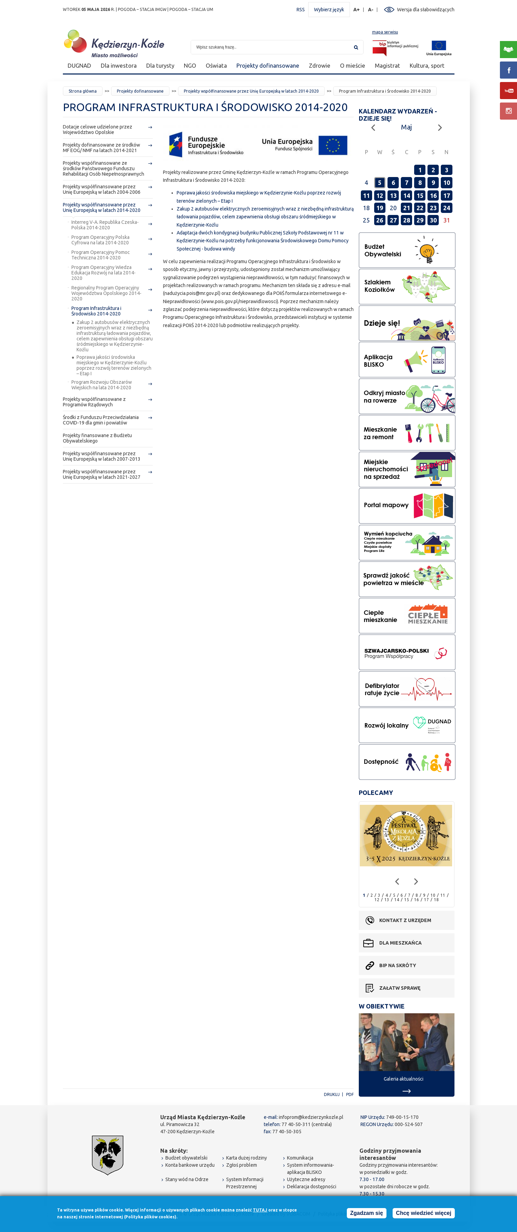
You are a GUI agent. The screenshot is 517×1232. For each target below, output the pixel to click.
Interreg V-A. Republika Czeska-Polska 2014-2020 (105, 224)
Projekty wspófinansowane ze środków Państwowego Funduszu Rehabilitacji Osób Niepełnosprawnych (103, 168)
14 (406, 195)
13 (393, 195)
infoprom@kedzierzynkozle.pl (311, 1117)
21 (406, 207)
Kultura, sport (427, 65)
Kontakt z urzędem (405, 920)
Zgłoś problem (241, 1165)
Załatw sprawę (399, 988)
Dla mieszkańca (400, 943)
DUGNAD (79, 65)
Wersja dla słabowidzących (425, 9)
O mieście (352, 65)
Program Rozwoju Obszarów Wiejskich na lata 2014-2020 (101, 384)
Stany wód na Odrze (186, 1179)
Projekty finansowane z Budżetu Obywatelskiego (97, 438)
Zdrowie (319, 65)
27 (393, 220)
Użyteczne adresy (306, 1179)
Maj (406, 127)
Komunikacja (300, 1158)
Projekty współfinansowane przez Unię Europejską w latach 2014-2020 (251, 91)
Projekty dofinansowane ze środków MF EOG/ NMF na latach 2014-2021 (101, 147)
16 (433, 195)
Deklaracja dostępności (311, 1186)
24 (446, 207)
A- (371, 10)
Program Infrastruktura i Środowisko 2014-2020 (96, 311)
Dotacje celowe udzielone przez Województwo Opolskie (97, 129)
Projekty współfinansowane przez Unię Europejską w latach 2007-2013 (101, 456)
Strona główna (83, 91)
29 (420, 220)
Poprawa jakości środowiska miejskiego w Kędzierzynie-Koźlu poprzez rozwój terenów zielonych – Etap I (114, 365)
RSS (301, 9)
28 (406, 220)
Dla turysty (160, 65)
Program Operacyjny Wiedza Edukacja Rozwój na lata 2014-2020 (103, 273)
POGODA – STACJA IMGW (142, 9)
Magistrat (387, 65)
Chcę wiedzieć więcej (423, 1214)
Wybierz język (329, 9)
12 (379, 195)
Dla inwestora (119, 65)
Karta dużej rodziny (246, 1158)
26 (379, 220)
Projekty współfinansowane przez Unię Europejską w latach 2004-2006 (101, 189)
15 (420, 195)
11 (366, 195)
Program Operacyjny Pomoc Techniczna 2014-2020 (100, 254)
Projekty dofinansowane (267, 65)
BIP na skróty (397, 965)
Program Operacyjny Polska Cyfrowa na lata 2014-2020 (100, 239)
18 (436, 899)
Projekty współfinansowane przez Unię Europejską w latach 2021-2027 (101, 474)
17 (446, 195)
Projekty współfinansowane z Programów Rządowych (94, 401)
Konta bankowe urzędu (190, 1165)
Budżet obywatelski (186, 1158)
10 (446, 182)
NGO (190, 65)
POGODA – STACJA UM (191, 9)
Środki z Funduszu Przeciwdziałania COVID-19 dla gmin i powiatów (101, 420)
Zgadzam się (366, 1214)
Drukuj (332, 1094)
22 (420, 207)
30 (433, 220)
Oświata (216, 65)
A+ (356, 10)
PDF (350, 1094)
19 (379, 207)
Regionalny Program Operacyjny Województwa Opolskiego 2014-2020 (106, 293)
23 (433, 207)
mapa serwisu (385, 32)
